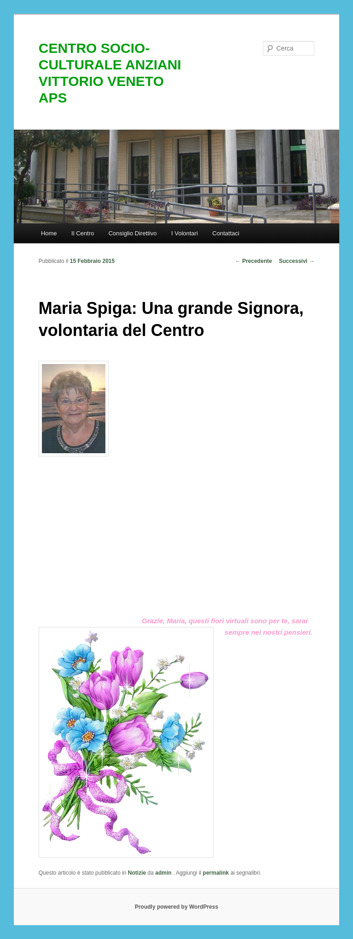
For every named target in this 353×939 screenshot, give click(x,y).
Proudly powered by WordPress (176, 907)
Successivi (296, 261)
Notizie (137, 873)
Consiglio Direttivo (133, 233)
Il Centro (82, 233)
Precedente (253, 261)
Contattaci (225, 233)
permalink (216, 873)
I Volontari (184, 233)
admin (164, 873)
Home (49, 233)
